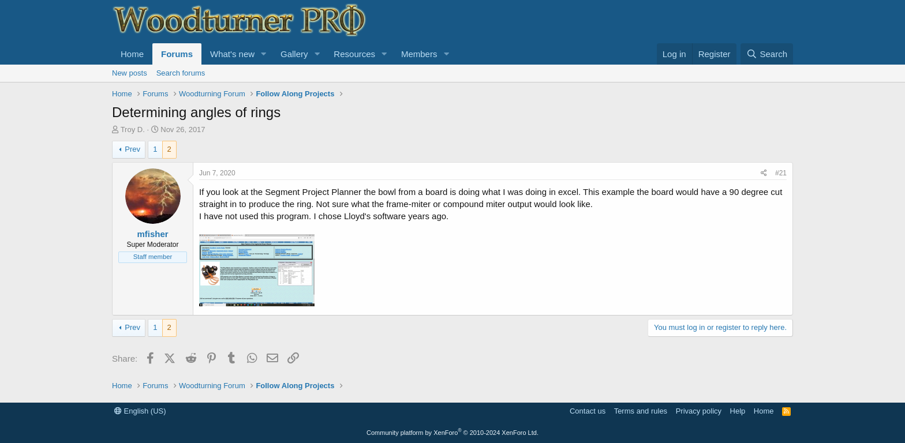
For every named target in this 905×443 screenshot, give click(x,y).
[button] (264, 54)
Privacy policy (698, 411)
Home (132, 54)
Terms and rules (640, 411)
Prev (132, 149)
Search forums (180, 73)
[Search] (767, 54)
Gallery (294, 54)
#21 (781, 173)
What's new (232, 54)
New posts (129, 73)
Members (419, 54)
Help (738, 411)
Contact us (587, 411)
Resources (354, 54)
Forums (177, 54)
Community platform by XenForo (452, 432)
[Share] (764, 173)
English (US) (140, 411)
